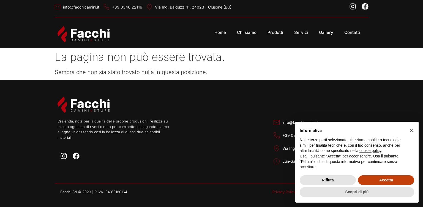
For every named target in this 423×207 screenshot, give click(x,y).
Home (220, 32)
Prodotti (275, 32)
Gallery (326, 32)
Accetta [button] (386, 180)
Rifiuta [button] (328, 180)
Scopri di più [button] (357, 192)
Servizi (301, 32)
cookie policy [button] (370, 150)
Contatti (352, 32)
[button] (411, 130)
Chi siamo (246, 32)
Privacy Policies (285, 192)
